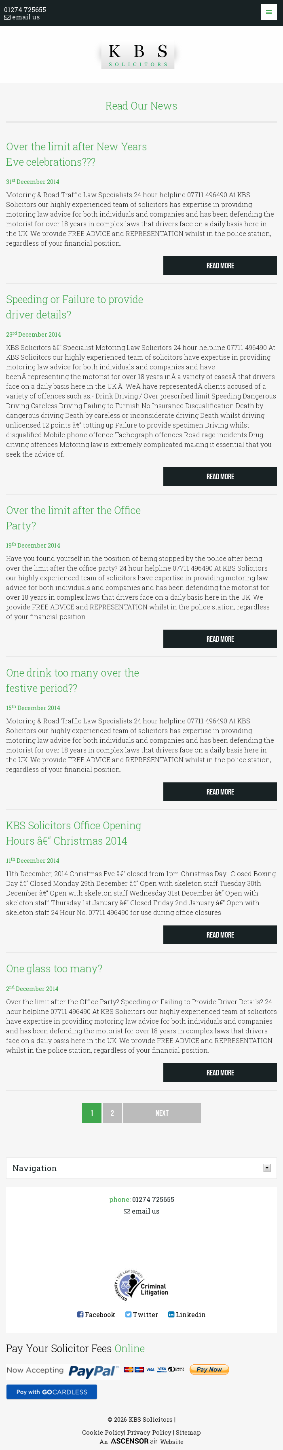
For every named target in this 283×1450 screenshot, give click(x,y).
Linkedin (187, 1314)
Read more (220, 265)
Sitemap (188, 1432)
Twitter (141, 1314)
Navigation (35, 1168)
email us (22, 17)
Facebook (96, 1314)
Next (162, 1113)
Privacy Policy (149, 1432)
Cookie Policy (103, 1432)
